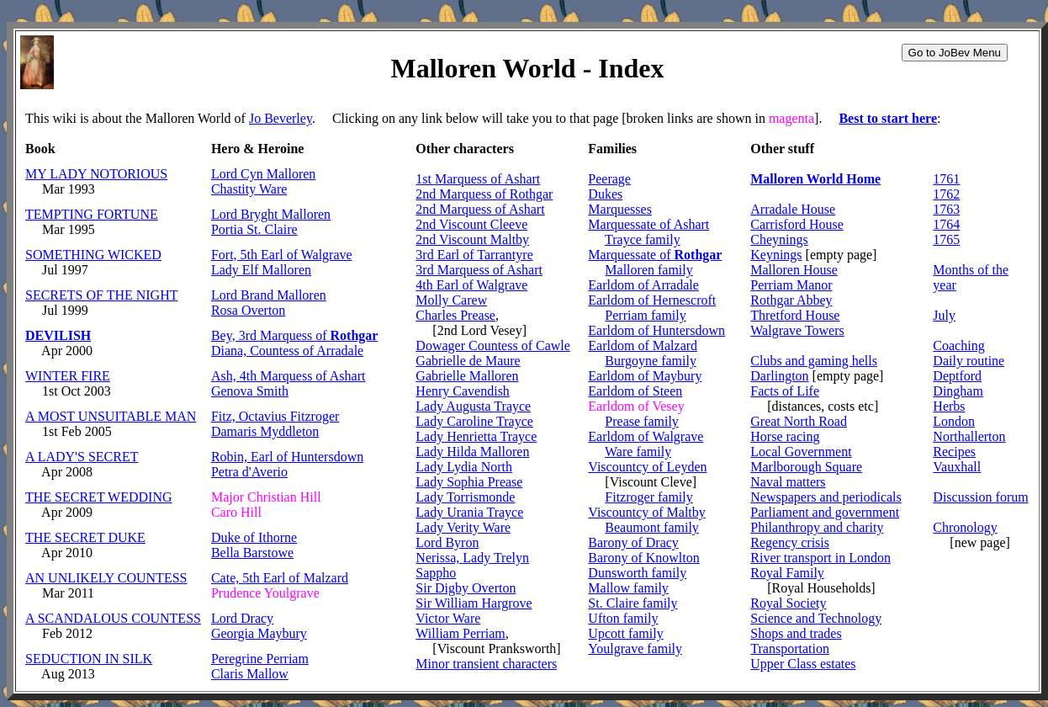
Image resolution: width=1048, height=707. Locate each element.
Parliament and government (824, 512)
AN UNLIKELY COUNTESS (106, 578)
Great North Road (798, 421)
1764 (946, 224)
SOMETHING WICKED (93, 254)
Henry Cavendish (462, 391)
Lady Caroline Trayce (474, 421)
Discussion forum (980, 497)
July (944, 315)
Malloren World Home (815, 179)
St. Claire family (632, 603)
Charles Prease (455, 315)
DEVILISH (58, 335)
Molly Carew (451, 300)
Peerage (609, 179)
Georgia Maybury (259, 633)
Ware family (638, 451)
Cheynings (778, 239)
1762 (946, 194)
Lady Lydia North (463, 467)
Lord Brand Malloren (268, 295)
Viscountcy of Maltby (646, 512)
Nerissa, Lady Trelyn (472, 557)
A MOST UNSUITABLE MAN (110, 416)
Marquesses (620, 209)
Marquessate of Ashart (648, 224)
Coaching (958, 345)
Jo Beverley (280, 118)
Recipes (954, 451)
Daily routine (968, 361)
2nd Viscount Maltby (472, 239)
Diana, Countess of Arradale (287, 350)
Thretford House (794, 315)
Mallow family (628, 588)
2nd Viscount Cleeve (471, 224)
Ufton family (623, 618)
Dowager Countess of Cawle (492, 345)
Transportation (789, 648)
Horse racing (784, 436)
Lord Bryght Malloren (271, 214)
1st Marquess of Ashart (477, 179)
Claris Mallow (249, 674)
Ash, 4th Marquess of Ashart (288, 376)
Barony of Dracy (633, 542)
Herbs (949, 406)
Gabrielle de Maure (467, 361)
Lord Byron (447, 542)
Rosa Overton (248, 310)
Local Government (800, 451)
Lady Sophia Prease (468, 482)
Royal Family (787, 573)
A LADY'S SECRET (81, 456)
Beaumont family (652, 527)
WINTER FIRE (67, 376)
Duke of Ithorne (254, 537)
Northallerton (969, 436)
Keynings (776, 254)
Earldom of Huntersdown (656, 330)
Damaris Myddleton (265, 431)
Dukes (605, 194)
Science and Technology (815, 618)
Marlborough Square (806, 467)
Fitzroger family (648, 497)
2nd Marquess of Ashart (479, 209)
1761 (946, 179)
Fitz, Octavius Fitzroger (275, 416)
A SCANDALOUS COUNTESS (113, 618)
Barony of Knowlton (643, 557)
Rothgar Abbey (791, 300)
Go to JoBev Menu (954, 52)
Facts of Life (784, 391)
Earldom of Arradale (643, 285)
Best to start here (888, 118)
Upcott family (625, 633)
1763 (946, 209)
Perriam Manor (791, 285)
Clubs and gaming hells (813, 361)
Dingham (958, 391)
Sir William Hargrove (473, 603)
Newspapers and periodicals (826, 497)
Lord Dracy (242, 618)
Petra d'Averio (249, 472)
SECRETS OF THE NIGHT (101, 295)
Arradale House (792, 209)
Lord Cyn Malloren (263, 174)
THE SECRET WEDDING (98, 497)
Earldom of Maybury (644, 376)
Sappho (435, 573)
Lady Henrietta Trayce (476, 436)
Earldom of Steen (635, 391)
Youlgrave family (635, 648)
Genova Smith (249, 391)
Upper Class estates (802, 663)
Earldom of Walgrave (645, 436)
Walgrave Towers (797, 330)
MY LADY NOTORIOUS (96, 174)
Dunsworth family (637, 573)
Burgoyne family (650, 361)
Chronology (965, 527)
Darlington (779, 376)
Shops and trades (795, 633)
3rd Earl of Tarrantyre (473, 254)
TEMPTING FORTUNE (91, 214)
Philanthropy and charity (816, 527)
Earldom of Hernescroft (652, 300)
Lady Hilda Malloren (472, 451)
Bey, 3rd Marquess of (294, 335)
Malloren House (794, 270)
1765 (946, 239)
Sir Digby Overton (465, 588)
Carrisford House (797, 224)
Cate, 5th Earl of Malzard (279, 578)
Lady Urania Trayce (469, 512)
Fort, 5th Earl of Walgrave (281, 254)
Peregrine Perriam (260, 658)
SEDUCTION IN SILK (88, 658)
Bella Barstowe (252, 552)
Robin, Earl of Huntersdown (287, 456)
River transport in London (820, 557)
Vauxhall (957, 467)
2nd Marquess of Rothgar (484, 194)
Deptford (957, 376)
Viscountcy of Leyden (647, 467)
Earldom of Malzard (642, 345)
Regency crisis (789, 542)
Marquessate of (655, 254)
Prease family (642, 421)
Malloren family (648, 270)
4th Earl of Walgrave (471, 285)
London (954, 421)
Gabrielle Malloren (466, 376)
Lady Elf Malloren (261, 270)
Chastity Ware (249, 189)
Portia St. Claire (254, 229)
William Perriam (460, 633)
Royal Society (788, 603)
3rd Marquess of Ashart (479, 270)
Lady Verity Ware (463, 527)
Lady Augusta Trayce (473, 406)
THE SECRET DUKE (85, 537)
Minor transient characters (486, 663)
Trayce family (642, 239)
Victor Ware (447, 618)
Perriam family (645, 315)
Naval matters (787, 482)
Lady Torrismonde (465, 497)
